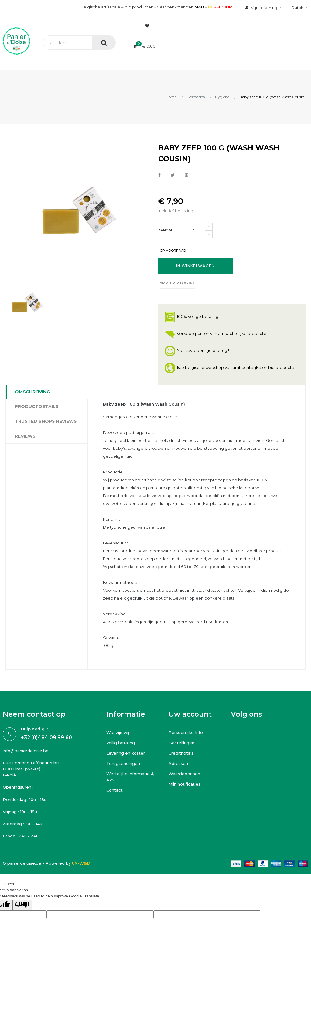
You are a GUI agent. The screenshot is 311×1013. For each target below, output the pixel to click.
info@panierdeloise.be (26, 750)
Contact (114, 790)
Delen (159, 175)
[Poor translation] (22, 905)
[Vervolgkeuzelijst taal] (299, 7)
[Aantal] (194, 230)
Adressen (178, 763)
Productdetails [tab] (37, 406)
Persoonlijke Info (186, 732)
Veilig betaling (120, 742)
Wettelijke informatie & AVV (130, 776)
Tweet (173, 175)
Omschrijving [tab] (32, 392)
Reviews (25, 436)
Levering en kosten (126, 753)
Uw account (190, 714)
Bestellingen (181, 742)
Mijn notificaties (184, 784)
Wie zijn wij (117, 732)
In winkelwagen (195, 266)
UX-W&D (81, 863)
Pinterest (186, 175)
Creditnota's (181, 753)
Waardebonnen (184, 773)
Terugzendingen (123, 763)
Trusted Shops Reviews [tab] (46, 421)
